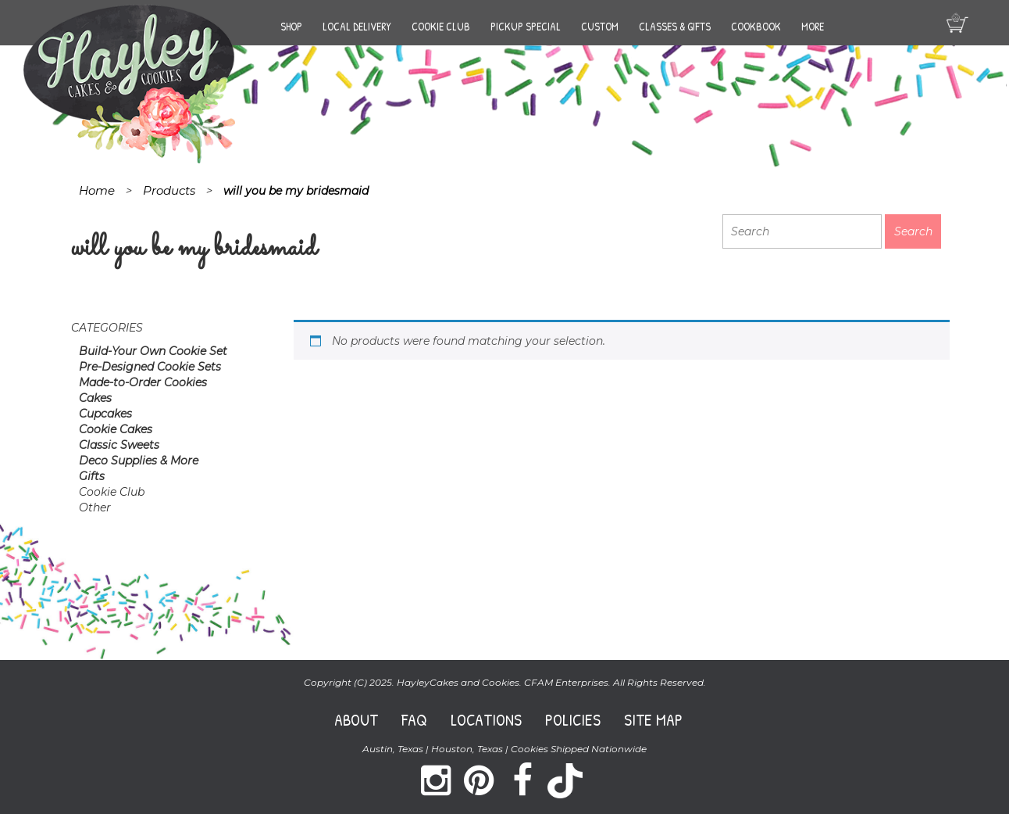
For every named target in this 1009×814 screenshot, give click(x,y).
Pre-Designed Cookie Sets (150, 367)
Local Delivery (357, 26)
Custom (600, 26)
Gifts (92, 476)
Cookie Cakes (115, 429)
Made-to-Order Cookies (143, 382)
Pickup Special (525, 26)
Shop (291, 26)
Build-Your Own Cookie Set (153, 351)
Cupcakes (105, 414)
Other (95, 507)
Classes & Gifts (675, 26)
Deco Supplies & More (138, 461)
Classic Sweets (119, 445)
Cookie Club (441, 26)
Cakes (95, 398)
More (812, 26)
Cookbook (756, 26)
